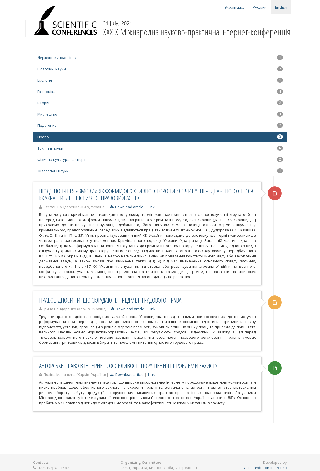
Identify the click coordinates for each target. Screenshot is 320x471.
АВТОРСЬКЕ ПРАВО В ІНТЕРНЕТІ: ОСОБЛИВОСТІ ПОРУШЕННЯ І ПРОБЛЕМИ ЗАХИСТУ (128, 365)
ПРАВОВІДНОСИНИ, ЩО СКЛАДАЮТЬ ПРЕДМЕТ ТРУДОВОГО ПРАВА (110, 300)
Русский (260, 7)
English (281, 7)
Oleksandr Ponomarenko (265, 467)
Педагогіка (160, 125)
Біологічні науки (160, 68)
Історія (160, 102)
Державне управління (160, 57)
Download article (126, 206)
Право (160, 136)
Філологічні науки (160, 170)
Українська (234, 7)
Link (151, 206)
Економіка (160, 91)
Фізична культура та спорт (160, 159)
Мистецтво (160, 114)
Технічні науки (160, 148)
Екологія (160, 80)
